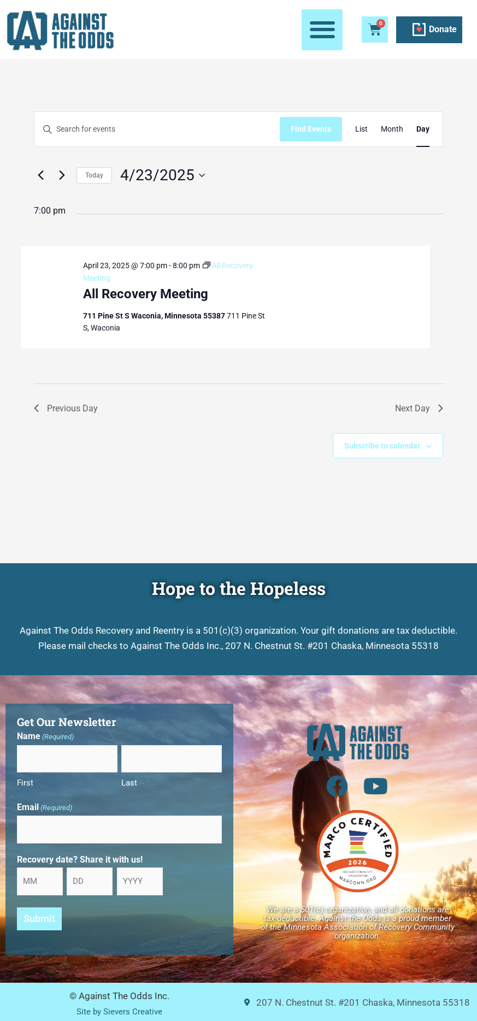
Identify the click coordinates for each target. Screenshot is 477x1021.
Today (94, 175)
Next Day (419, 408)
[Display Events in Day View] (422, 129)
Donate (443, 29)
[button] (322, 29)
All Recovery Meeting (145, 294)
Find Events (311, 129)
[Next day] (61, 175)
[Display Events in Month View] (392, 129)
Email (44, 808)
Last (129, 783)
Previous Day (66, 408)
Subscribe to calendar (382, 445)
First (25, 783)
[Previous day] (40, 175)
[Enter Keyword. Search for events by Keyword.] (157, 129)
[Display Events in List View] (361, 129)
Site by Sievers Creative (119, 1011)
